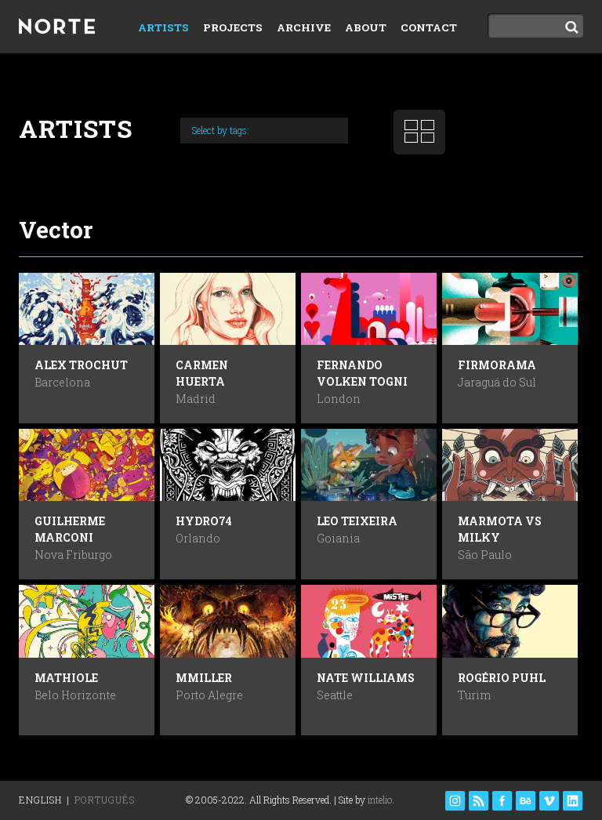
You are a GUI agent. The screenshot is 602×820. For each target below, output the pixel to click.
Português (104, 799)
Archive (304, 27)
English (40, 799)
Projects (233, 27)
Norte (62, 28)
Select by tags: (220, 130)
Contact (429, 27)
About (365, 27)
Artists (163, 27)
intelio (380, 799)
